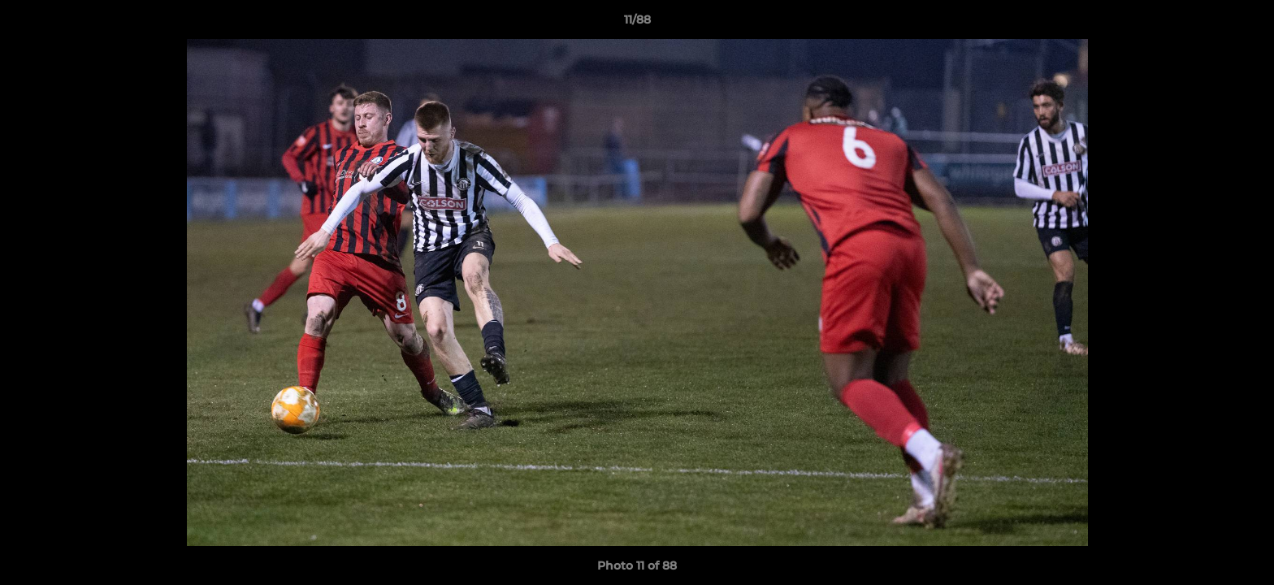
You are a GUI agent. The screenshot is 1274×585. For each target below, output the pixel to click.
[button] (1244, 23)
